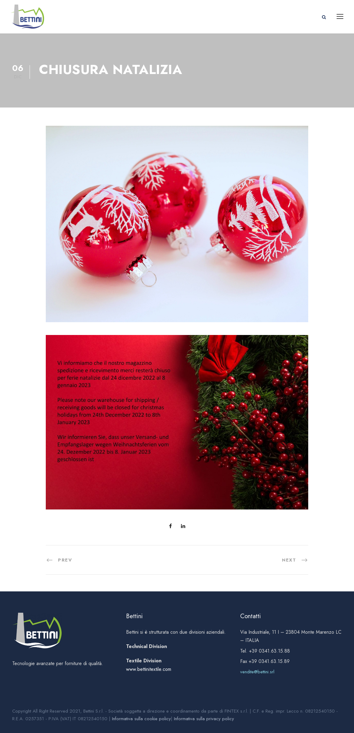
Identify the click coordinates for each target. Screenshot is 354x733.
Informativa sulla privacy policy (204, 718)
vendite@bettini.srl (257, 671)
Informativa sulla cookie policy (141, 718)
